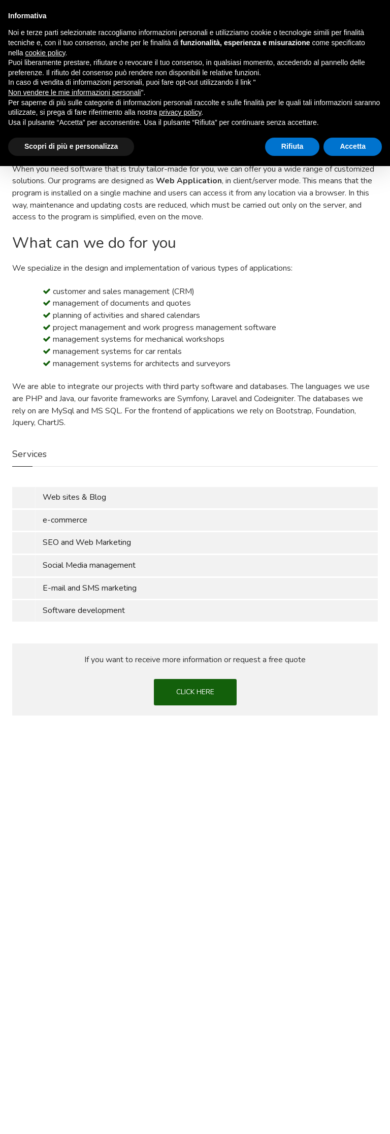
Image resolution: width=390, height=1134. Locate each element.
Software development (84, 610)
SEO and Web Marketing (87, 542)
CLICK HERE (195, 692)
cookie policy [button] (45, 1021)
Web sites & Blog (74, 497)
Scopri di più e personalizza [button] (71, 1114)
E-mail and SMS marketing (90, 588)
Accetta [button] (353, 1114)
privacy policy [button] (180, 1080)
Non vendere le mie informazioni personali (74, 1060)
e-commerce (65, 520)
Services (57, 89)
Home (21, 89)
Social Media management (89, 565)
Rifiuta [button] (292, 1114)
